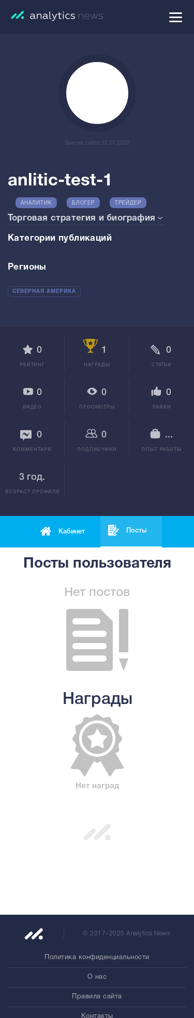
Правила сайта (97, 997)
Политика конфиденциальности (97, 957)
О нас (97, 977)
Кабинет (71, 532)
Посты (136, 531)
